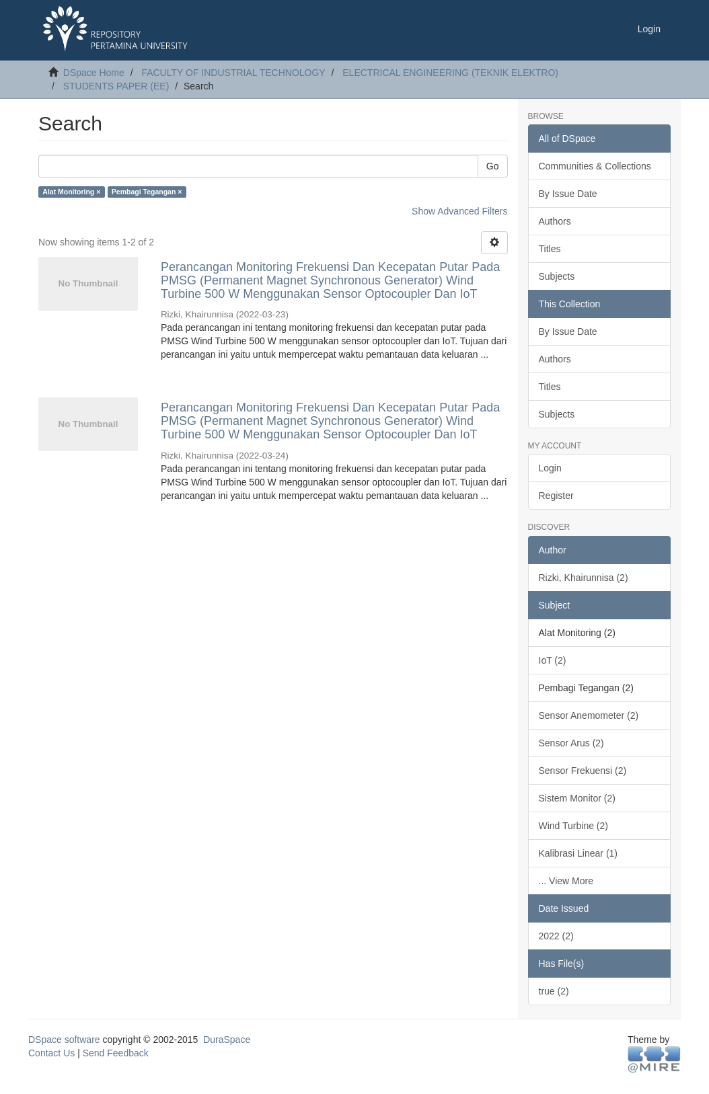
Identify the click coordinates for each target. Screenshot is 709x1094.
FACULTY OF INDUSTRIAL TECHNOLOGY (233, 72)
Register (556, 495)
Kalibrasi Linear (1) (578, 853)
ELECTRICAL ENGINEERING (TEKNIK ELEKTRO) (450, 72)
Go (492, 166)
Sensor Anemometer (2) (589, 715)
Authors (555, 221)
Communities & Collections (595, 166)
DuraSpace (226, 1039)
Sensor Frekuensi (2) (583, 770)
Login (550, 468)
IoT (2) (552, 660)
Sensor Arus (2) (571, 743)
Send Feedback (116, 1053)
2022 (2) (556, 936)
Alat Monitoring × (71, 192)
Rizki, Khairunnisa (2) (583, 577)
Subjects (557, 276)
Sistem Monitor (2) (577, 798)
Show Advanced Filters (459, 211)
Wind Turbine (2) (573, 825)
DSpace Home (93, 72)
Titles (550, 248)
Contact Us (51, 1053)
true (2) (554, 991)
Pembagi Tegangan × (147, 192)
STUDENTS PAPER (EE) (116, 86)
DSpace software (64, 1039)
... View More (566, 880)
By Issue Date (568, 193)
